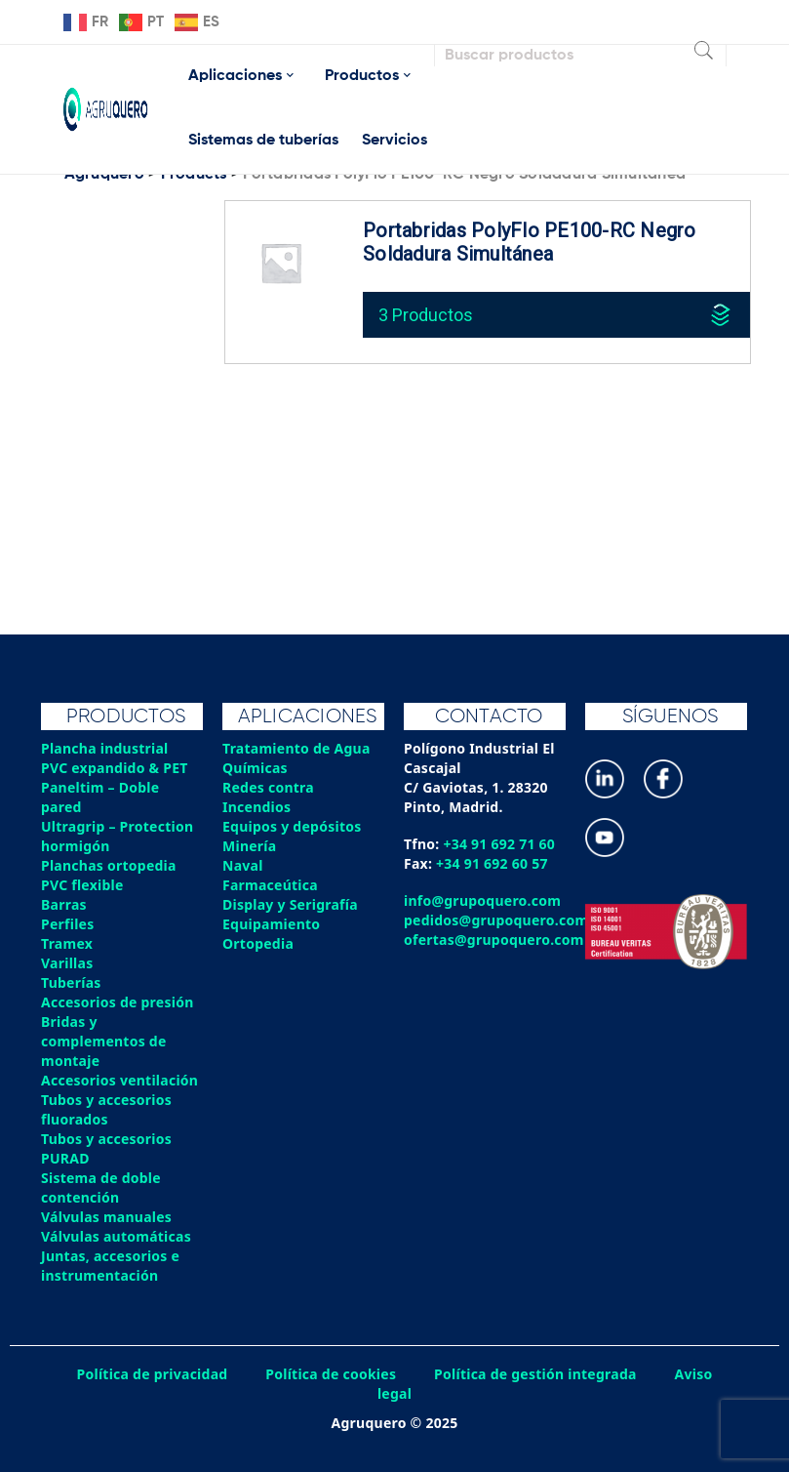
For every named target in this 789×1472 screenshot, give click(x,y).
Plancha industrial (105, 748)
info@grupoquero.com (482, 900)
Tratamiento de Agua (296, 748)
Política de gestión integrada (535, 1374)
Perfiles (67, 924)
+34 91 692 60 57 (492, 863)
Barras (64, 904)
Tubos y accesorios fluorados (106, 1109)
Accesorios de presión (117, 1002)
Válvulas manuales (106, 1216)
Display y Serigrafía (290, 904)
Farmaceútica (270, 885)
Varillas (67, 963)
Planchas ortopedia (109, 865)
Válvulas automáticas (116, 1236)
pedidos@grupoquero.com (496, 920)
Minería (249, 846)
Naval (242, 865)
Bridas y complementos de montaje (104, 1041)
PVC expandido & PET (114, 767)
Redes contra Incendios (268, 797)
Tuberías (71, 982)
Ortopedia (258, 943)
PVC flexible (82, 885)
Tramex (67, 943)
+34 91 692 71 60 (499, 844)
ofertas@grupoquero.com (494, 939)
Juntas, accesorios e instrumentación (110, 1266)
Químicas (255, 767)
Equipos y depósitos (292, 826)
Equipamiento (271, 924)
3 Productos (425, 315)
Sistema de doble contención (101, 1187)
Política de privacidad (152, 1374)
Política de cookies (330, 1374)
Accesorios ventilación (119, 1080)
